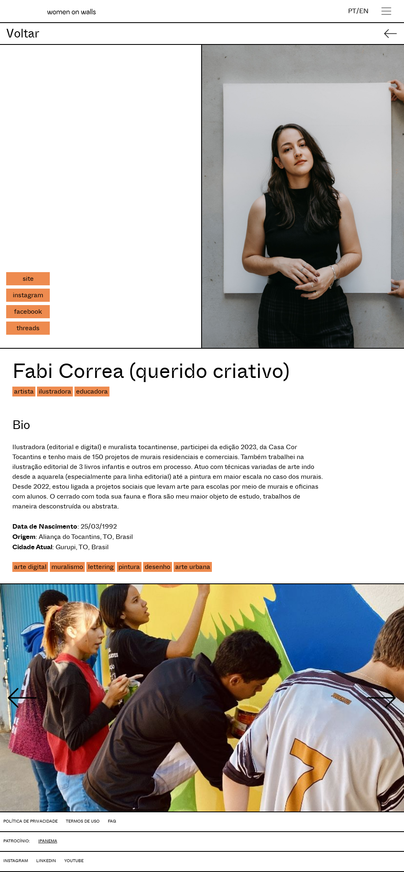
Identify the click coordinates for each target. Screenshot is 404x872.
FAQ (112, 821)
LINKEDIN (46, 860)
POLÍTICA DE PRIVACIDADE (30, 821)
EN (364, 11)
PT (352, 11)
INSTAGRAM (15, 860)
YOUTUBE (74, 860)
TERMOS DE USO (83, 821)
